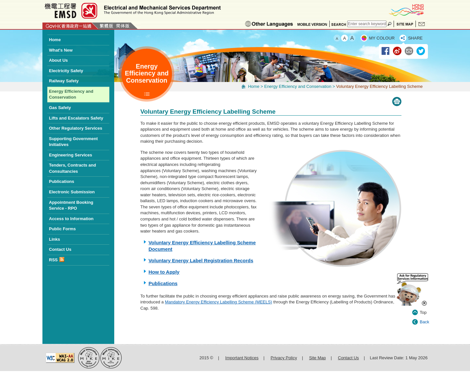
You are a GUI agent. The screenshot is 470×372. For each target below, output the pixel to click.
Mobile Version (312, 24)
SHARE (415, 38)
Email (409, 51)
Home (253, 86)
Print (396, 101)
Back (424, 314)
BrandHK (406, 10)
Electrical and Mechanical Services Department (132, 10)
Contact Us (422, 24)
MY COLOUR (382, 38)
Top (423, 305)
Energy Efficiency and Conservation (297, 86)
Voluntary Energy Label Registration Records (201, 260)
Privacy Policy (284, 357)
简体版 (123, 26)
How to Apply (164, 272)
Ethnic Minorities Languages (269, 24)
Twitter (421, 51)
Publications (163, 283)
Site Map (404, 24)
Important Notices (241, 357)
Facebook (385, 51)
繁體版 (106, 26)
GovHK (70, 26)
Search (338, 24)
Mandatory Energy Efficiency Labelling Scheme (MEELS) (218, 301)
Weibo (397, 51)
